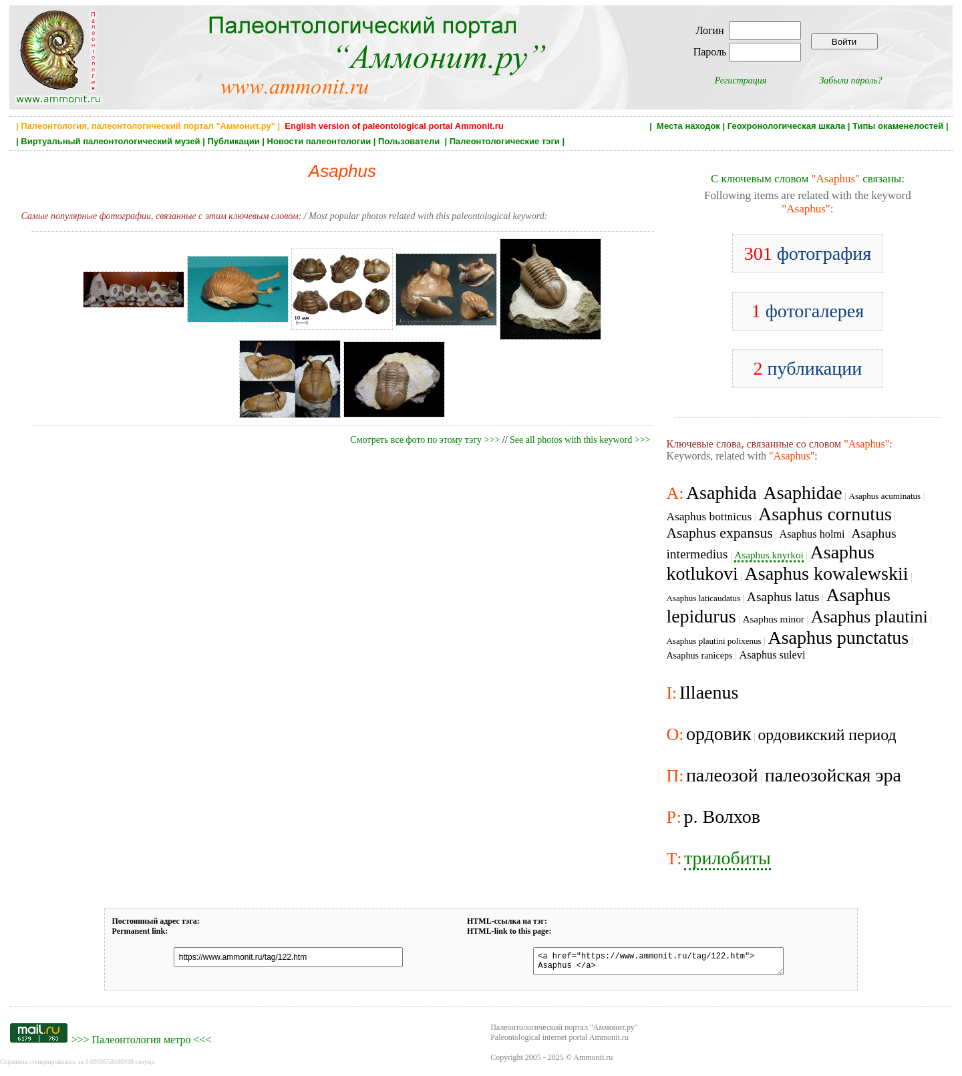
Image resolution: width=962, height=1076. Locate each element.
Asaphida (721, 492)
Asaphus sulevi (772, 655)
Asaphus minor (773, 618)
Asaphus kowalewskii (827, 573)
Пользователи (410, 141)
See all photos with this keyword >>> (580, 440)
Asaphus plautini (869, 616)
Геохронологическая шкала (786, 126)
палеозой (722, 775)
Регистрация (741, 80)
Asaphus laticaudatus (703, 598)
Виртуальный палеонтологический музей (110, 141)
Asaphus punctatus (838, 637)
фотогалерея (808, 311)
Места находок (688, 126)
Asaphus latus (783, 597)
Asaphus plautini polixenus (713, 641)
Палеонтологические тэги (505, 141)
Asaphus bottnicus (709, 516)
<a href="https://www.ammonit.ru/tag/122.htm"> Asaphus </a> (650, 963)
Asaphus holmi (811, 534)
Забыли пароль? (850, 80)
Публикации (233, 141)
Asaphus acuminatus (884, 496)
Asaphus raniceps (699, 655)
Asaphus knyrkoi (768, 554)
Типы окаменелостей (897, 126)
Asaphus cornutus (825, 514)
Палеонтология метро (141, 1043)
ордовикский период (827, 734)
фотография (808, 253)
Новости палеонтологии (319, 141)
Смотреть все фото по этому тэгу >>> (425, 440)
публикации (808, 368)
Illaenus (709, 692)
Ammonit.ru (593, 1061)
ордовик (719, 733)
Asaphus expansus (719, 533)
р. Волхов (722, 816)
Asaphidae (802, 492)
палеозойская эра (833, 775)
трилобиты (727, 858)
